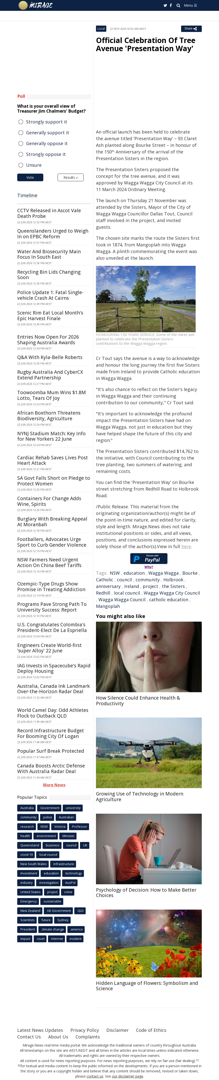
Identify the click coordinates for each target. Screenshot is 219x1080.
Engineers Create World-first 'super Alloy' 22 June (49, 648)
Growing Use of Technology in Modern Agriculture (139, 797)
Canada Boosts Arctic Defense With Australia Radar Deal (51, 769)
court (41, 938)
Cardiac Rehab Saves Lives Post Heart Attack (52, 460)
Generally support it (47, 132)
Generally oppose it (47, 143)
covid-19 (26, 854)
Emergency (28, 901)
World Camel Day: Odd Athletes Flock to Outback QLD (52, 713)
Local (101, 29)
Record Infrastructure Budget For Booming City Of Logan (50, 733)
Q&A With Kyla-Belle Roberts (49, 357)
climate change (53, 929)
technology (73, 873)
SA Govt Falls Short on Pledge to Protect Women (53, 481)
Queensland (29, 845)
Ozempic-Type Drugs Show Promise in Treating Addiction (51, 587)
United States (30, 892)
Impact (25, 938)
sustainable (52, 901)
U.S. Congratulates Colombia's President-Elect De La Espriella (52, 627)
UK (85, 845)
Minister (69, 836)
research (27, 826)
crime (68, 892)
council (124, 580)
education (134, 573)
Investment (28, 873)
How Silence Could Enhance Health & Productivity (138, 701)
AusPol (70, 882)
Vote (30, 177)
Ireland (131, 586)
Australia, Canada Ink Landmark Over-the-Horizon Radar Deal (53, 689)
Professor (79, 826)
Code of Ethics (151, 1030)
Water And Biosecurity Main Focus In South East (49, 254)
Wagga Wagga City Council (172, 593)
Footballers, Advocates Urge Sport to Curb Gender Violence (51, 542)
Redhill (103, 593)
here (186, 546)
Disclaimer (117, 1030)
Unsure (34, 165)
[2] (19, 1065)
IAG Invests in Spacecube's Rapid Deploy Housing (54, 668)
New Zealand (30, 910)
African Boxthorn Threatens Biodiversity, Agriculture (48, 416)
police (47, 817)
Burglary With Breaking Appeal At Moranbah (52, 522)
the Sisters (173, 586)
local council (127, 593)
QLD (81, 910)
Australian (66, 817)
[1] (197, 1060)
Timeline (27, 195)
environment (46, 836)
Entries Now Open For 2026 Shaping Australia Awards (48, 340)
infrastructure (63, 864)
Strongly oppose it (46, 154)
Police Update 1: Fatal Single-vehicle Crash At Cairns (50, 295)
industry (26, 882)
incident (75, 938)
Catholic (104, 580)
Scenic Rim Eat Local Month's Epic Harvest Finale (50, 316)
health (25, 836)
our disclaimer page (127, 1076)
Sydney (63, 920)
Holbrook (173, 580)
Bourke (190, 573)
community (148, 580)
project (150, 586)
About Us (58, 1037)
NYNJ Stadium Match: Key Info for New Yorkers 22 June (51, 436)
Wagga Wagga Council (121, 599)
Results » (70, 177)
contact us (95, 1076)
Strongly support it (46, 122)
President (27, 929)
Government (49, 808)
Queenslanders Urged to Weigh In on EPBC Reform (52, 234)
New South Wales (33, 864)
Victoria (59, 826)
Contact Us (29, 1037)
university (73, 808)
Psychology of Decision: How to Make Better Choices (146, 893)
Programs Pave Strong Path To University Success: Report (52, 607)
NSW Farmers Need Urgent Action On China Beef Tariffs (49, 562)
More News (54, 785)
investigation (49, 882)
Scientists (27, 920)
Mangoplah (108, 606)
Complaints (88, 1037)
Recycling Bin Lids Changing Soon (48, 275)
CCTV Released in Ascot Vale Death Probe (49, 213)
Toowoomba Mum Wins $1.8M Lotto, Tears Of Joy (51, 395)
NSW (115, 573)
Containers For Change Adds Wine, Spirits (49, 501)
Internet (57, 938)
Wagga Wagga (163, 573)
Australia (27, 808)
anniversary (108, 586)
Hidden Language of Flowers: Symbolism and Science (147, 986)
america (77, 929)
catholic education (168, 599)
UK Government (59, 910)
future (46, 920)
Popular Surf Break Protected (50, 751)
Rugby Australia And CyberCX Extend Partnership (50, 375)
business (53, 845)
